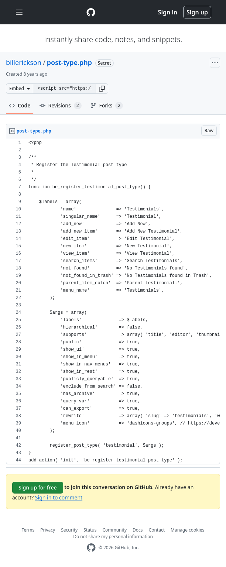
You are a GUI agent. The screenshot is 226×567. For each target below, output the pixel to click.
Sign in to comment (58, 497)
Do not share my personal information (113, 536)
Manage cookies (187, 530)
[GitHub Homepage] (91, 547)
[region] (113, 301)
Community (114, 530)
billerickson (23, 62)
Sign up (197, 12)
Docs (138, 530)
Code (20, 105)
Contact (157, 530)
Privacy (47, 530)
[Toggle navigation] (19, 12)
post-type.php (69, 62)
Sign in (167, 12)
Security (69, 530)
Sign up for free (37, 487)
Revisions (61, 105)
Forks (106, 105)
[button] (102, 88)
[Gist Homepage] (90, 12)
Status (89, 530)
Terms (28, 530)
